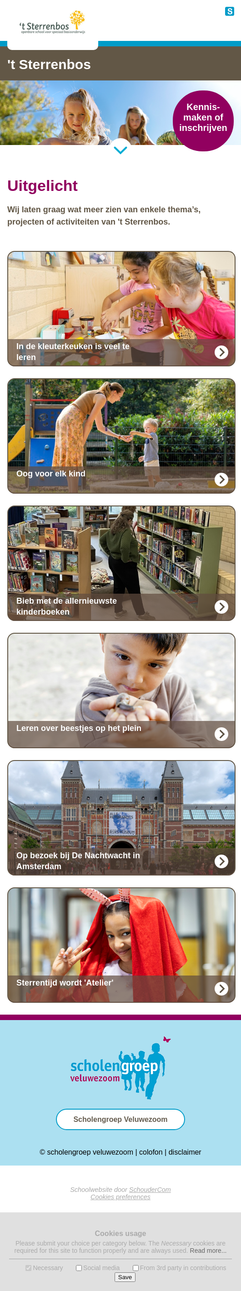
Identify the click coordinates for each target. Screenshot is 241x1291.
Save (125, 1277)
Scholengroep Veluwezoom (120, 1119)
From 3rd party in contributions (183, 1267)
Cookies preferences (120, 1197)
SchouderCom (150, 1189)
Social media (101, 1267)
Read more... (208, 1250)
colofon (151, 1152)
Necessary (48, 1267)
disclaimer (185, 1152)
